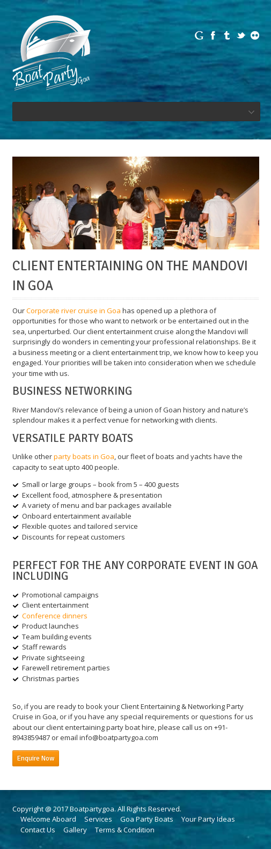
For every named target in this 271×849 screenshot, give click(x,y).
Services (98, 819)
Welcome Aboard (48, 819)
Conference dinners (54, 616)
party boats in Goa (84, 456)
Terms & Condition (125, 830)
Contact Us (37, 830)
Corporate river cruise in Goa (73, 310)
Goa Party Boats (146, 819)
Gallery (75, 830)
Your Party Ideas (208, 819)
